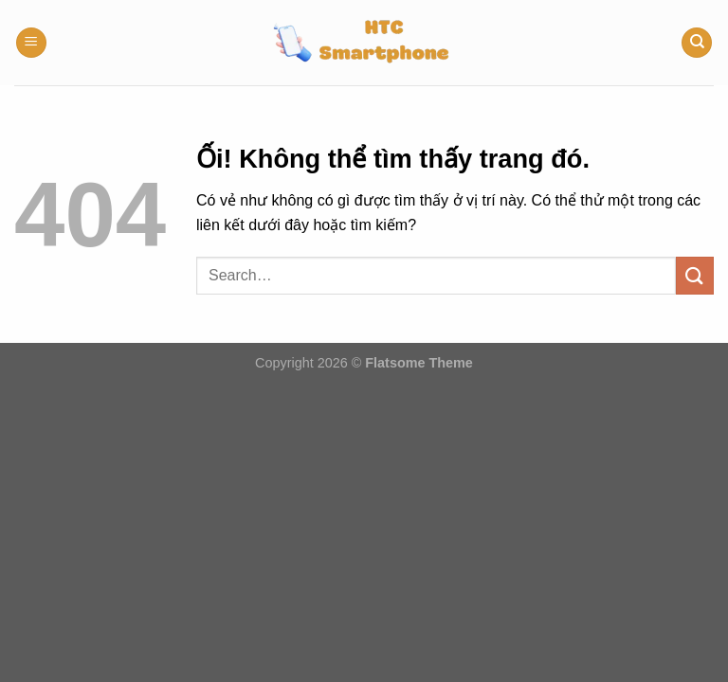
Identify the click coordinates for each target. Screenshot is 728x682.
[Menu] (31, 43)
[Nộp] (695, 275)
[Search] (697, 43)
